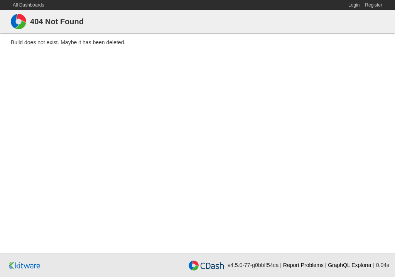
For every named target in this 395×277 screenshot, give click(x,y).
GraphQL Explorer (350, 265)
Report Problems (303, 265)
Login (354, 5)
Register (373, 5)
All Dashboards (28, 5)
